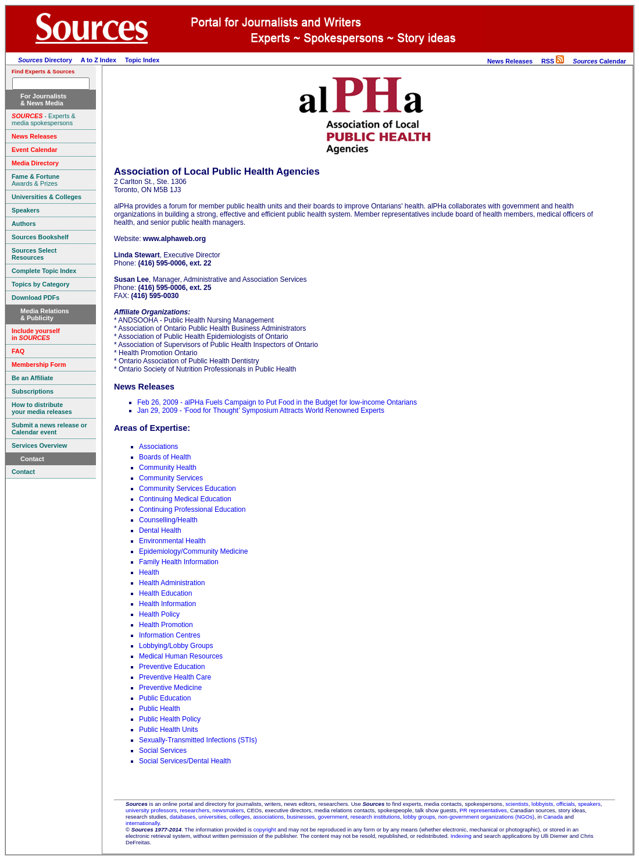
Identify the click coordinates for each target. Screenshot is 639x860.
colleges (240, 816)
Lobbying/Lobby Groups (176, 646)
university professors (151, 810)
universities (212, 816)
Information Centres (169, 635)
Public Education (165, 698)
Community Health (168, 467)
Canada (553, 816)
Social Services (163, 750)
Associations (158, 447)
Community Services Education (187, 488)
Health (149, 572)
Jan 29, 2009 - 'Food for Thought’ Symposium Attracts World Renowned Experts (260, 410)
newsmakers (228, 810)
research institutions (375, 816)
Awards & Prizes (35, 180)
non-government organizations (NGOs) (486, 816)
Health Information (167, 604)
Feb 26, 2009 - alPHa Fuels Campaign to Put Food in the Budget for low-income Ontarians (277, 402)
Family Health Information (179, 562)
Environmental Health (172, 541)
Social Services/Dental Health (185, 761)
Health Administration (172, 583)
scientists (516, 804)
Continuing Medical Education (185, 499)
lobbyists (542, 804)
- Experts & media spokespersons (44, 119)
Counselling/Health (168, 520)
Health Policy (159, 614)
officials (565, 804)
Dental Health (160, 530)
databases (182, 816)
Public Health (159, 709)
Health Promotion (166, 625)
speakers (589, 804)
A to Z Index (98, 59)
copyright (265, 829)
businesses (301, 816)
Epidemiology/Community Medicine (193, 551)
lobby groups (419, 816)
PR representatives (483, 810)
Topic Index (142, 59)
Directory (45, 59)
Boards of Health (165, 457)
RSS (552, 61)
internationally (143, 823)
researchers (194, 810)
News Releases (510, 61)
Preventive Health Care (175, 677)
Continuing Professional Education (192, 509)
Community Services (171, 478)
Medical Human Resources (181, 656)
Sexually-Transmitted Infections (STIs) (198, 740)
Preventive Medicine (170, 688)
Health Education (165, 593)
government (333, 816)
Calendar (599, 61)
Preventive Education (172, 667)
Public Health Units (168, 729)
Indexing (461, 836)
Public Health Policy (170, 719)
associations (268, 816)
